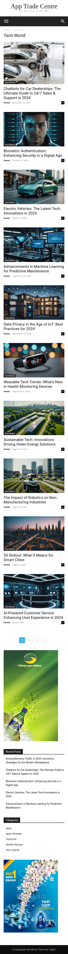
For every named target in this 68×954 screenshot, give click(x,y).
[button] (6, 21)
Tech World (10, 82)
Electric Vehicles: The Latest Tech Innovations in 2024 (32, 210)
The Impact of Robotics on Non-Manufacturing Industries (30, 499)
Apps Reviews (14, 833)
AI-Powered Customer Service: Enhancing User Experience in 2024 (33, 615)
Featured (11, 839)
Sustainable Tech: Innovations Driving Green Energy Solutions (29, 441)
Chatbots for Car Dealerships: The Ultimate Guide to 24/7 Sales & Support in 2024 (32, 93)
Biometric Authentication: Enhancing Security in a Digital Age (33, 153)
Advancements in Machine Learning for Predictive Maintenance (34, 268)
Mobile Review (14, 844)
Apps (9, 828)
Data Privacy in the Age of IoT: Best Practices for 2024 (33, 326)
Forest (7, 102)
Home (7, 29)
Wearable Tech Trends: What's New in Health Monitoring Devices (33, 384)
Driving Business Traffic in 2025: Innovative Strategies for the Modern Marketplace (30, 760)
